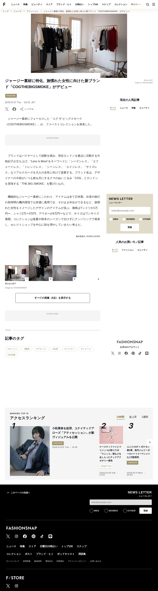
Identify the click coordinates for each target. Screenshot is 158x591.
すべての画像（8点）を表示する (52, 298)
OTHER (147, 219)
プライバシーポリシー (77, 561)
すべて (113, 108)
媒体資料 (38, 561)
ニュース (18, 11)
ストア (29, 4)
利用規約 (60, 561)
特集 (134, 108)
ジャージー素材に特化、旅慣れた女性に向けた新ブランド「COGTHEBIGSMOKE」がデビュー (87, 11)
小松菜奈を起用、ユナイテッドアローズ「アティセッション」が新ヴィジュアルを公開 (73, 433)
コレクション (101, 4)
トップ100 (73, 4)
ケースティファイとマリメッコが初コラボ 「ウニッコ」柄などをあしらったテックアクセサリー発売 (110, 454)
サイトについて (12, 561)
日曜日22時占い (48, 546)
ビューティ (17, 4)
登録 (130, 227)
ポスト (114, 4)
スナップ (86, 4)
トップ (5, 11)
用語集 (82, 554)
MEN (115, 219)
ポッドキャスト (129, 4)
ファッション (33, 11)
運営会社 (49, 561)
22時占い (59, 4)
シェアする (27, 109)
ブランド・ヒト (44, 4)
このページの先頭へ (18, 492)
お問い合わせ (95, 561)
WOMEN (130, 219)
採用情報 (26, 561)
